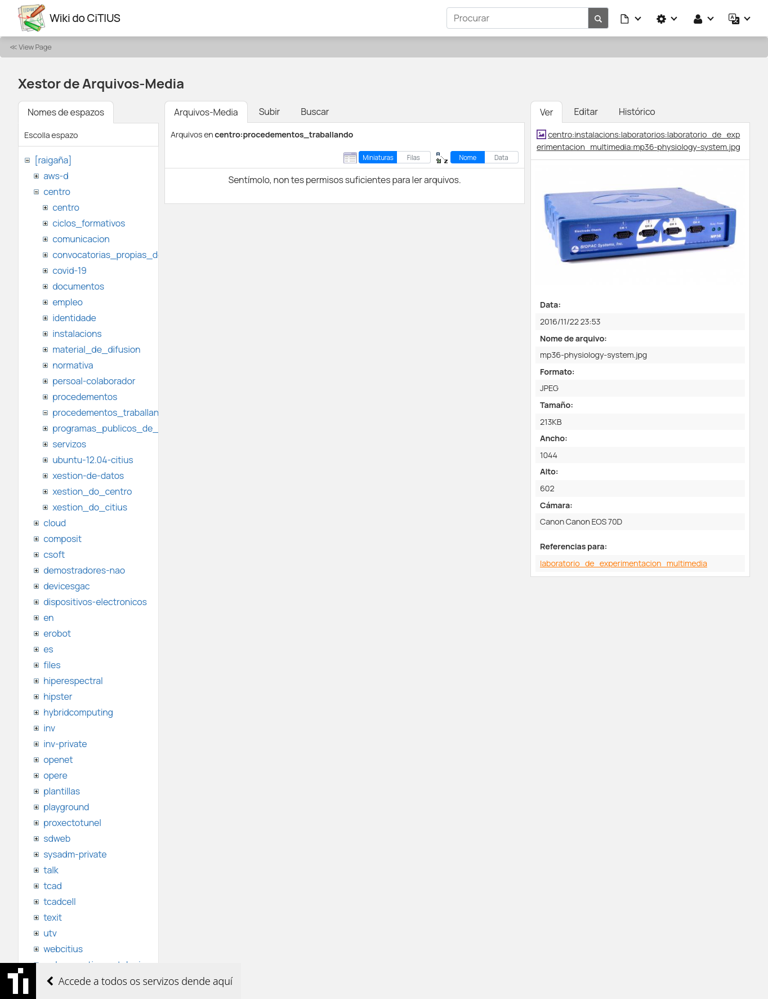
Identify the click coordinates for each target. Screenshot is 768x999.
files (51, 665)
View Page (35, 47)
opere (55, 775)
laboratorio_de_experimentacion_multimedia (623, 563)
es (48, 649)
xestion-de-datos (88, 475)
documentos (78, 286)
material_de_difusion (96, 349)
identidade (74, 318)
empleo (67, 302)
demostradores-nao (84, 570)
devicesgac (66, 586)
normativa (72, 365)
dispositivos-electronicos (94, 602)
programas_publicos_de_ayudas (120, 428)
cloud (54, 523)
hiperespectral (72, 680)
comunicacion (80, 239)
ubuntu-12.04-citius (92, 460)
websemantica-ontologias (96, 964)
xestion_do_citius (89, 507)
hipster (57, 696)
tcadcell (59, 901)
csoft (54, 554)
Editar (585, 111)
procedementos (84, 396)
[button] (631, 18)
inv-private (65, 744)
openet (58, 759)
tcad (52, 886)
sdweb (56, 838)
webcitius (63, 949)
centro (56, 191)
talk (50, 870)
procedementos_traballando (110, 412)
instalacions (76, 333)
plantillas (61, 791)
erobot (57, 633)
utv (50, 933)
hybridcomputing (78, 712)
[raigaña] (53, 160)
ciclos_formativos (88, 223)
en (48, 617)
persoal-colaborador (93, 381)
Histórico (637, 111)
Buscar (315, 111)
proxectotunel (72, 822)
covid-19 (69, 270)
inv (49, 728)
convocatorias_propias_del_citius (122, 254)
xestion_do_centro (92, 491)
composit (62, 538)
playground (66, 807)
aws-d (55, 176)
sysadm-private (74, 854)
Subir (269, 111)
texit (52, 917)
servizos (69, 444)
